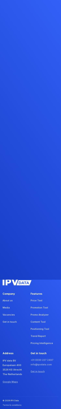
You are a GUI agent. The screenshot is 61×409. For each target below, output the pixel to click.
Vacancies (9, 314)
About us (8, 300)
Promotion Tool (39, 307)
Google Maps (10, 381)
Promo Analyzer (40, 314)
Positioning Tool (40, 329)
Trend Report (38, 336)
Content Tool (38, 321)
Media (6, 307)
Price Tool (36, 300)
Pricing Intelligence (42, 343)
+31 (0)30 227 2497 (42, 360)
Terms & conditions (12, 405)
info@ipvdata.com (41, 364)
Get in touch (10, 321)
